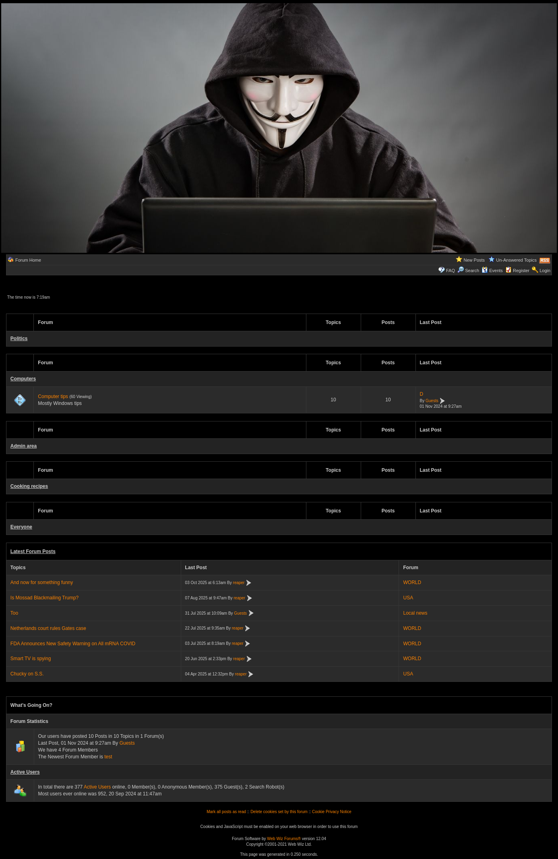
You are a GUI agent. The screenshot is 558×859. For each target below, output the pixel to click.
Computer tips (53, 396)
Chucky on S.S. (27, 674)
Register (521, 270)
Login (544, 270)
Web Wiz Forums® (284, 838)
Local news (415, 613)
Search (468, 270)
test (108, 757)
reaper (239, 582)
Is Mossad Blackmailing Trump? (44, 598)
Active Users (25, 772)
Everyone (21, 527)
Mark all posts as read (226, 811)
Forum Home (28, 260)
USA (408, 598)
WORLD (412, 582)
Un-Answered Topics (516, 260)
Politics (19, 338)
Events (492, 270)
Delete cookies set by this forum (279, 811)
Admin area (23, 446)
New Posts (474, 260)
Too (14, 613)
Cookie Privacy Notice (331, 811)
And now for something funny (41, 582)
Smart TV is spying (30, 658)
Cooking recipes (29, 486)
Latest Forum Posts (33, 551)
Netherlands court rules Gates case (48, 628)
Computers (23, 379)
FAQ (450, 270)
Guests (432, 401)
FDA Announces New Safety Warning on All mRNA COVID (72, 643)
